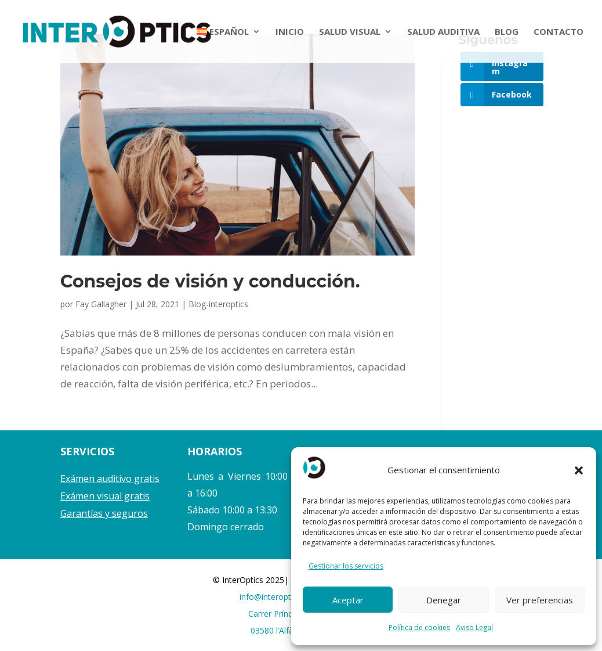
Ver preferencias (539, 600)
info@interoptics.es (275, 596)
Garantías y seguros (104, 513)
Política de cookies (419, 627)
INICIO (289, 32)
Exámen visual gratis (105, 496)
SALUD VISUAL (349, 32)
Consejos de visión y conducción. (210, 281)
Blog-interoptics (218, 304)
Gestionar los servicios (346, 566)
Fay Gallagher (100, 304)
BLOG (506, 32)
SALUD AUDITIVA (443, 32)
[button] (579, 470)
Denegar (443, 600)
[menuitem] (229, 45)
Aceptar (348, 600)
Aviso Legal (474, 627)
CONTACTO (558, 32)
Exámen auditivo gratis (109, 478)
